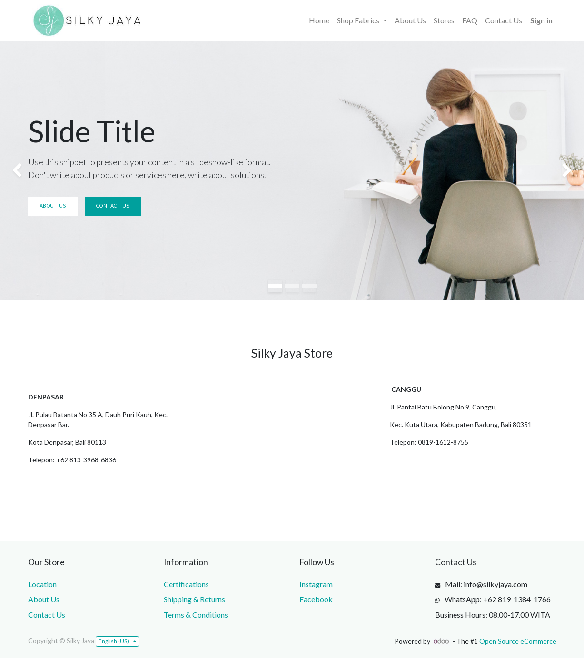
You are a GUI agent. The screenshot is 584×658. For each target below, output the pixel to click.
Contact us (112, 206)
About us (53, 206)
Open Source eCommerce (517, 641)
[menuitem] (319, 20)
